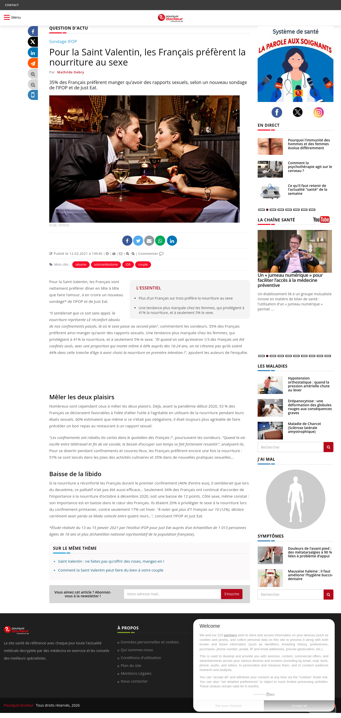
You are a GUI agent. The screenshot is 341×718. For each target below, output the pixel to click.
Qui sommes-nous (137, 649)
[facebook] (278, 112)
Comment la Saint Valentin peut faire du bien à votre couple (110, 570)
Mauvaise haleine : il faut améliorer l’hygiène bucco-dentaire (310, 575)
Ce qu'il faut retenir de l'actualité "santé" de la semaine (307, 189)
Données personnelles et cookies (150, 641)
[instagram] (320, 112)
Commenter (151, 253)
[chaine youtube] (323, 221)
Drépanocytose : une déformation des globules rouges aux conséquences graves (310, 406)
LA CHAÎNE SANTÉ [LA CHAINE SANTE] (276, 220)
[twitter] (299, 112)
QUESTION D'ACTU (68, 28)
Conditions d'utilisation (141, 657)
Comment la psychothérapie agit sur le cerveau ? (310, 166)
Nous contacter (134, 681)
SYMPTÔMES (271, 536)
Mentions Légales (136, 673)
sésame (81, 264)
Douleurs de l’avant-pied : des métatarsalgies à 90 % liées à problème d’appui (310, 552)
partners (230, 635)
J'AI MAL (266, 459)
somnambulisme (106, 264)
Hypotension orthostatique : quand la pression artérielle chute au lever (309, 384)
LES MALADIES (272, 366)
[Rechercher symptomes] (328, 594)
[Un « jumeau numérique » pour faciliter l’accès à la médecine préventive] (295, 251)
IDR (128, 264)
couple (143, 264)
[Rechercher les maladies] (328, 447)
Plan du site (131, 665)
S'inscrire (231, 594)
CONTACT (12, 5)
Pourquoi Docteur (19, 705)
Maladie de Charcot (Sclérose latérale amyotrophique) (304, 427)
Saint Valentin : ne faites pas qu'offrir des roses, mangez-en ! (111, 561)
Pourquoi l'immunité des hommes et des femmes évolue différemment (309, 144)
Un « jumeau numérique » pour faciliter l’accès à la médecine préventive (290, 280)
